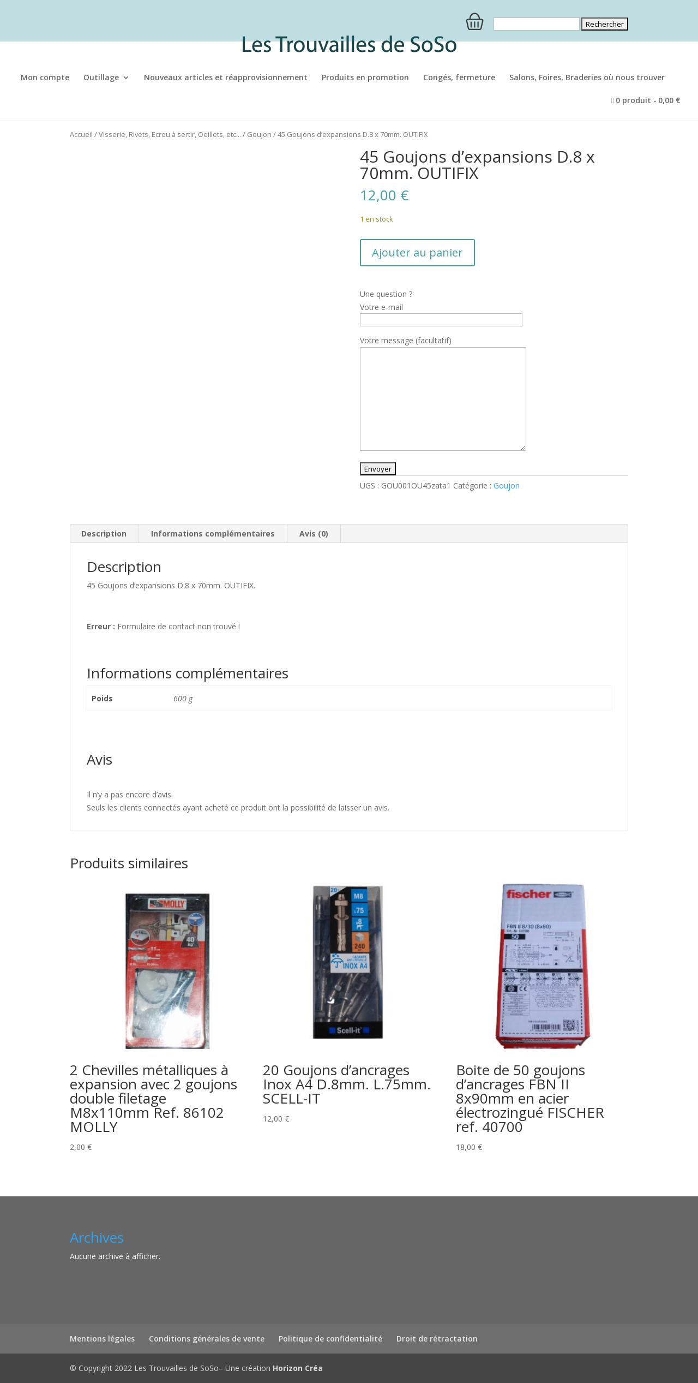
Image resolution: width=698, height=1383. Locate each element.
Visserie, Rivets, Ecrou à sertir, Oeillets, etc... (170, 134)
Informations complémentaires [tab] (213, 533)
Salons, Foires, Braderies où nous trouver (587, 78)
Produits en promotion (365, 78)
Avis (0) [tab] (313, 533)
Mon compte (45, 78)
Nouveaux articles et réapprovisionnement (226, 78)
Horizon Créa (298, 1368)
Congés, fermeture (459, 78)
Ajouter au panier (417, 252)
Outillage (101, 78)
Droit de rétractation (437, 1338)
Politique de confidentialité (330, 1338)
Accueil (81, 134)
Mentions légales (102, 1338)
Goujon (259, 134)
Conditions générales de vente (206, 1338)
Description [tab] (104, 533)
